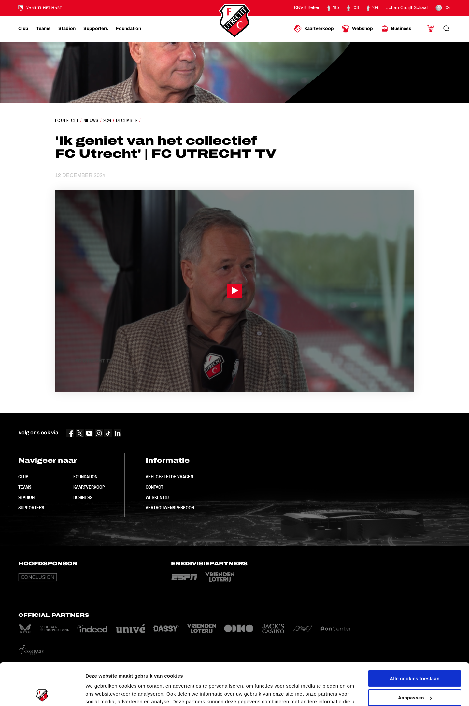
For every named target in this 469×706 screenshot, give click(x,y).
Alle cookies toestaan (414, 636)
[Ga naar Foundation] (128, 29)
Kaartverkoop (89, 487)
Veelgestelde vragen (169, 476)
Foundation (85, 476)
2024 (107, 120)
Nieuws (90, 120)
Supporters (31, 508)
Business (82, 497)
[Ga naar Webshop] (357, 29)
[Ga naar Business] (396, 29)
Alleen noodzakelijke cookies (414, 674)
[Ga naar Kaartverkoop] (314, 29)
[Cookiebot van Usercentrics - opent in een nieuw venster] (42, 693)
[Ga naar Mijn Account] (431, 29)
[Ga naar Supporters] (95, 29)
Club (23, 476)
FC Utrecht (66, 120)
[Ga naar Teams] (43, 29)
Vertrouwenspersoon (170, 508)
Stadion (26, 497)
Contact (154, 487)
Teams (25, 487)
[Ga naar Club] (23, 29)
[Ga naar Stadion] (67, 29)
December (126, 120)
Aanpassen (415, 655)
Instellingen (99, 693)
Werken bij (157, 497)
